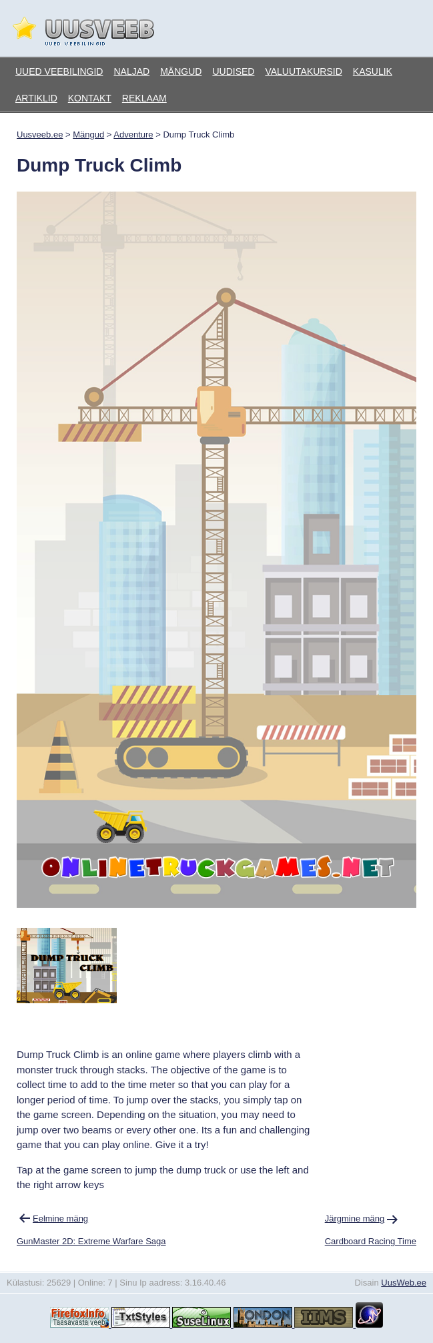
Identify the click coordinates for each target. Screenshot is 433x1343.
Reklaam (144, 98)
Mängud (180, 71)
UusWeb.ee (403, 1283)
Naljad (131, 71)
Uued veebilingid (59, 71)
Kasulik (372, 71)
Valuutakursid (303, 71)
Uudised (233, 71)
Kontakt (89, 98)
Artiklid (36, 98)
